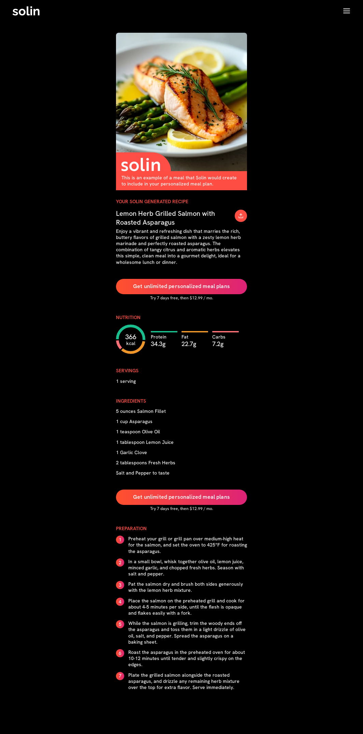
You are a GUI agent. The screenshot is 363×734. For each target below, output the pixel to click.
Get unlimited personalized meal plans (181, 286)
